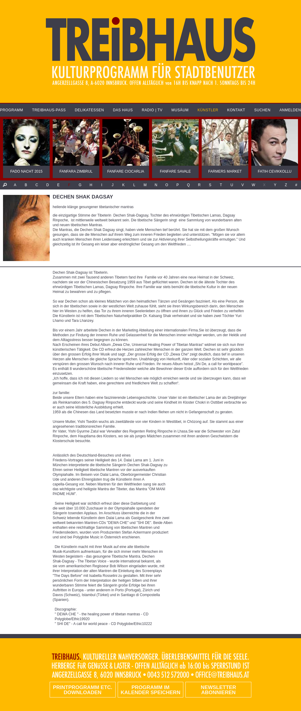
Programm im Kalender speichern (150, 690)
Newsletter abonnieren (218, 690)
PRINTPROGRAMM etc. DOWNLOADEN (82, 690)
